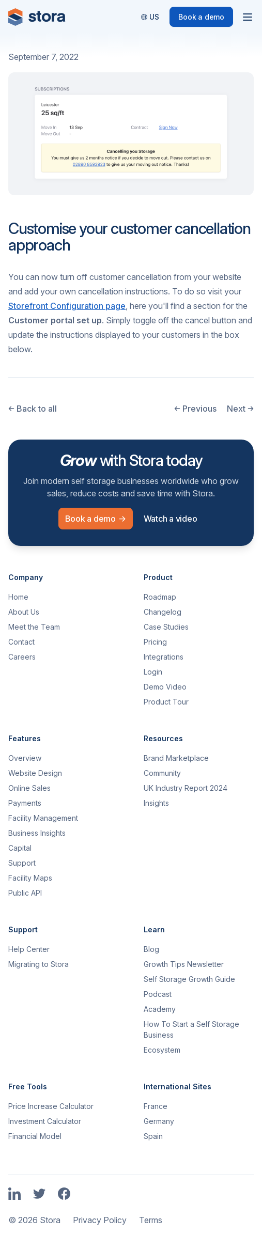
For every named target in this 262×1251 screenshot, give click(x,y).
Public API (25, 892)
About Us (23, 611)
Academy (160, 1009)
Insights (156, 803)
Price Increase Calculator (51, 1106)
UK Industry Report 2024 (185, 788)
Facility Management (43, 818)
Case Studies (166, 626)
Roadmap (160, 596)
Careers (22, 656)
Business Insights (37, 832)
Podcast (158, 994)
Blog (151, 949)
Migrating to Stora (38, 964)
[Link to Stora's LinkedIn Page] (14, 1194)
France (155, 1106)
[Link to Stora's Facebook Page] (64, 1194)
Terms (150, 1220)
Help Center (29, 949)
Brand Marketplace (176, 758)
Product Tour (166, 701)
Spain (153, 1136)
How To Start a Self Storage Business (191, 1029)
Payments (24, 803)
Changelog (162, 611)
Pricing (155, 641)
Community (162, 773)
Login (153, 671)
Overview (24, 758)
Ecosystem (162, 1049)
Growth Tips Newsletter (184, 964)
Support (22, 862)
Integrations (163, 656)
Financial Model (34, 1136)
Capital (20, 847)
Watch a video (170, 518)
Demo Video (165, 686)
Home (18, 596)
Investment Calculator (44, 1121)
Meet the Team (34, 626)
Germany (159, 1121)
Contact (21, 641)
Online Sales (29, 788)
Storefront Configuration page (67, 306)
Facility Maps (30, 877)
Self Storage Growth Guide (189, 979)
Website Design (35, 773)
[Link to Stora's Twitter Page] (39, 1194)
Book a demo (201, 16)
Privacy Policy (100, 1220)
